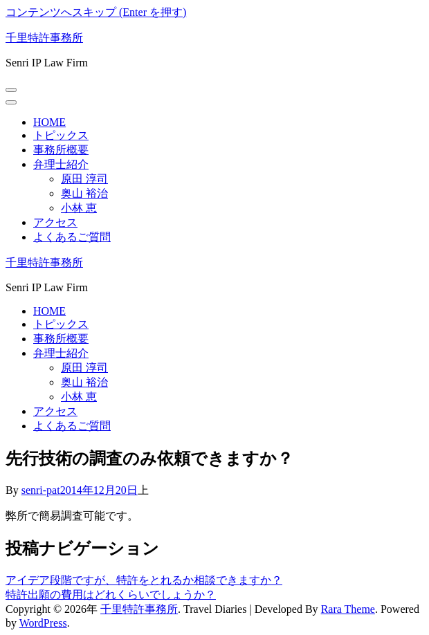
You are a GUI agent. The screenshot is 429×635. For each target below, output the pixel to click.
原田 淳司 (84, 179)
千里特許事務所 (44, 38)
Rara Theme (348, 609)
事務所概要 (61, 150)
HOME (49, 122)
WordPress (43, 623)
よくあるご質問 (72, 237)
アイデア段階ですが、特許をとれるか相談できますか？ (144, 580)
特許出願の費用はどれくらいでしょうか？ (111, 594)
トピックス (61, 135)
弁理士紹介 (61, 164)
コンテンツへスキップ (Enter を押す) (96, 12)
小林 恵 (79, 208)
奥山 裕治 (84, 193)
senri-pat (40, 490)
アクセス (55, 222)
